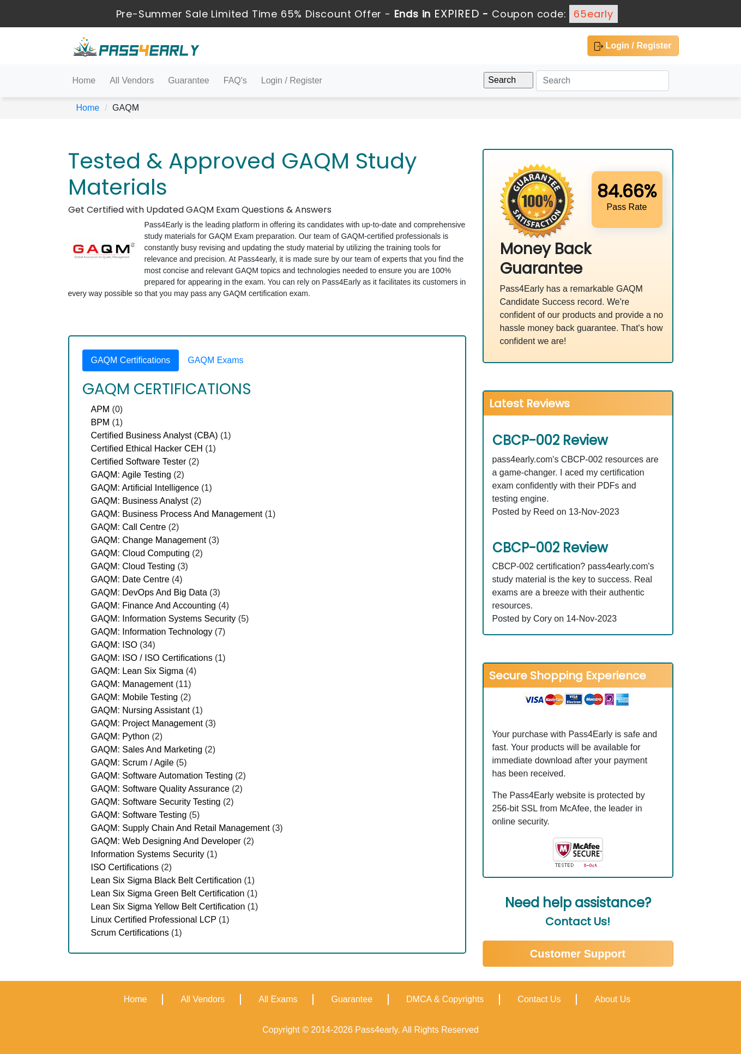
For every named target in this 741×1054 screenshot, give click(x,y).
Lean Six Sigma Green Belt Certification (168, 893)
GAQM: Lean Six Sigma (137, 671)
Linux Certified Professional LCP (153, 919)
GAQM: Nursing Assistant (140, 710)
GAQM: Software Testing (139, 815)
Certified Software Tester (138, 461)
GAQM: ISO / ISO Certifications (152, 657)
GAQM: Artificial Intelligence (145, 487)
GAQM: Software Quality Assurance (160, 788)
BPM (100, 422)
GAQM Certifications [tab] (131, 360)
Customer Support (578, 954)
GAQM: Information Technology (152, 631)
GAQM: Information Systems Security (163, 618)
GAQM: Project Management (147, 723)
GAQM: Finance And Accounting (153, 605)
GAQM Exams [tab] (215, 360)
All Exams (277, 999)
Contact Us (539, 999)
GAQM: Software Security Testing (156, 801)
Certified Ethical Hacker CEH (147, 448)
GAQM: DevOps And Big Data (149, 592)
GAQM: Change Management (149, 540)
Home (84, 80)
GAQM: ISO (114, 644)
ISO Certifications (125, 867)
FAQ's (235, 80)
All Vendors (132, 80)
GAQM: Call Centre (128, 527)
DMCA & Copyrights (445, 999)
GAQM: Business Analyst (140, 500)
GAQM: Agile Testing (131, 474)
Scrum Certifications (130, 932)
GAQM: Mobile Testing (134, 697)
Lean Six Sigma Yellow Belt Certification (168, 906)
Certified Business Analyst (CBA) (154, 435)
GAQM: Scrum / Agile (132, 762)
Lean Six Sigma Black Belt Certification (166, 880)
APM (100, 409)
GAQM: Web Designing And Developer (166, 841)
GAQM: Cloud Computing (140, 553)
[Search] (602, 80)
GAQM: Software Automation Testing (162, 775)
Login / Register (632, 46)
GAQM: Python (120, 736)
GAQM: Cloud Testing (133, 566)
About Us (612, 999)
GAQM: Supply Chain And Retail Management (180, 828)
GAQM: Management (132, 684)
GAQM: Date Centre (130, 579)
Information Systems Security (147, 854)
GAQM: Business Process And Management (177, 514)
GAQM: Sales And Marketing (147, 749)
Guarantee (188, 80)
